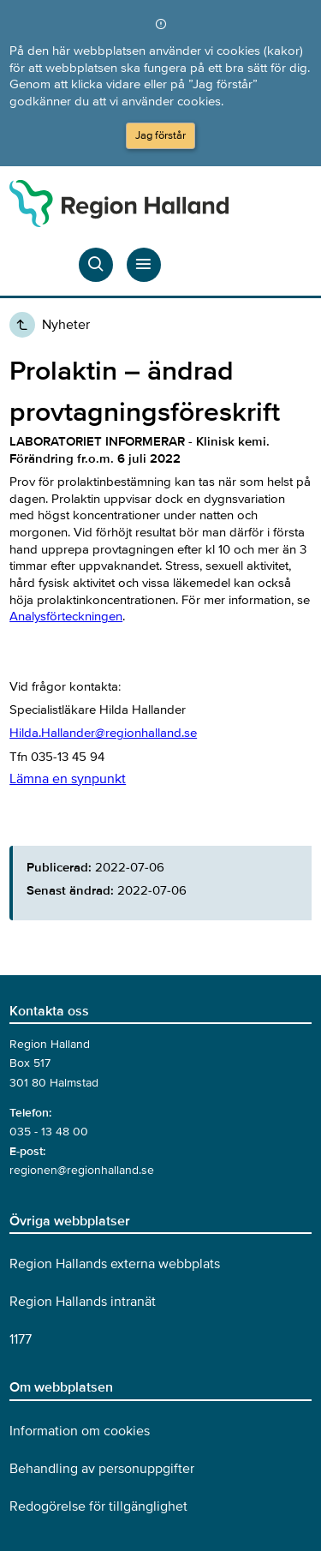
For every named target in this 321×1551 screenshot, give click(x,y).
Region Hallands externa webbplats (114, 1264)
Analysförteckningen (65, 616)
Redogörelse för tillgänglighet (98, 1506)
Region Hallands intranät (82, 1301)
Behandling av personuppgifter (101, 1468)
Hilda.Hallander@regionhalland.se (103, 732)
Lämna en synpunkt (67, 778)
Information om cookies (79, 1431)
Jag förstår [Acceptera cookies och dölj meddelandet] (160, 135)
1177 (20, 1339)
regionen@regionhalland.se (81, 1170)
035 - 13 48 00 (48, 1131)
